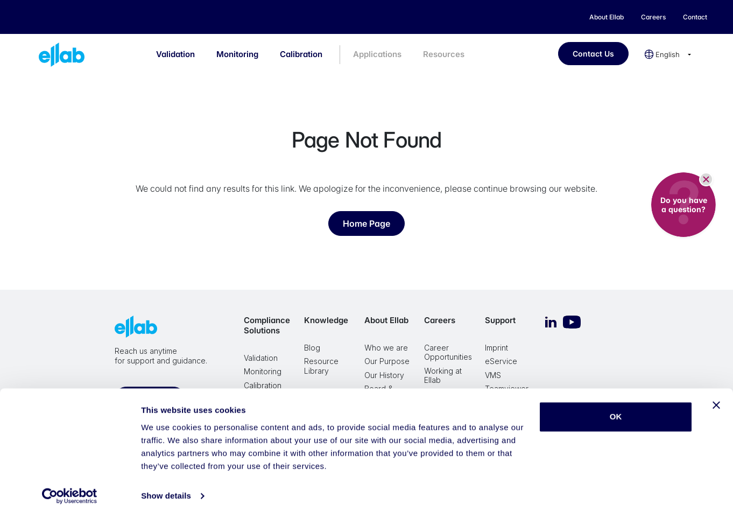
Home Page (366, 223)
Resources (443, 54)
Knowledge (326, 320)
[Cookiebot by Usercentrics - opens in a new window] (70, 489)
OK (616, 409)
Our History (384, 375)
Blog (312, 347)
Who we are (386, 347)
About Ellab (386, 320)
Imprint (496, 347)
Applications (377, 54)
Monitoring (237, 54)
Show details (166, 488)
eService (501, 361)
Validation (175, 54)
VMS (493, 375)
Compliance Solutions (267, 325)
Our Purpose (387, 361)
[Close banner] (716, 398)
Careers (439, 320)
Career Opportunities (448, 352)
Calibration (301, 54)
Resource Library (321, 366)
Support (500, 320)
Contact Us (593, 53)
